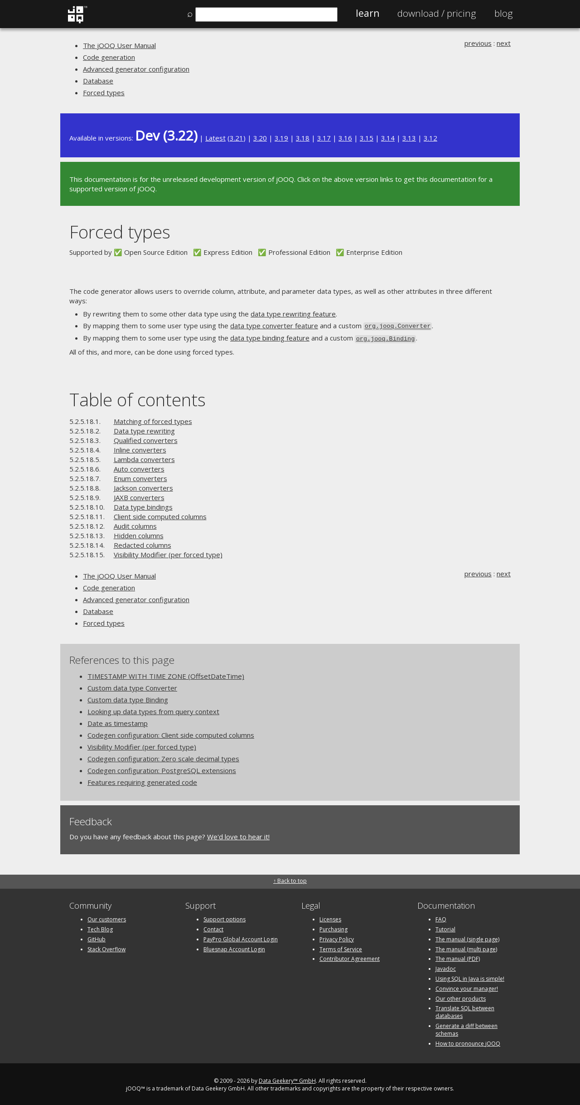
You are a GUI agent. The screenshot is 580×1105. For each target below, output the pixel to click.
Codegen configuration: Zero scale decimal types (163, 757)
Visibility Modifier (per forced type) (168, 552)
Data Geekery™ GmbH (287, 1079)
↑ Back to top (290, 879)
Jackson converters (143, 486)
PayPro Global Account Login (240, 937)
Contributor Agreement (349, 957)
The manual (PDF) (457, 957)
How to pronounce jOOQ (467, 1042)
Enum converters (140, 476)
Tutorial (445, 927)
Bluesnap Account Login (234, 947)
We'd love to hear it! (238, 835)
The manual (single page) (467, 937)
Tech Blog (100, 927)
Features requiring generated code (142, 780)
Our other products (460, 997)
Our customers (106, 917)
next (504, 43)
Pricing (436, 13)
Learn (367, 13)
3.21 (236, 137)
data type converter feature (274, 325)
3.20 (260, 137)
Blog (503, 13)
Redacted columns (142, 543)
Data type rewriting (144, 428)
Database (98, 80)
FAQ (440, 917)
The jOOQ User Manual (119, 45)
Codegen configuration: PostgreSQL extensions (161, 769)
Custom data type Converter (132, 686)
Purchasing (333, 927)
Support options (224, 917)
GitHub (96, 937)
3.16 (345, 137)
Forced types (104, 92)
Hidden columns (139, 533)
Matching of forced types (153, 419)
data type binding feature (269, 337)
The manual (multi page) (466, 947)
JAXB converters (139, 495)
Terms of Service (340, 947)
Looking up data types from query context (153, 710)
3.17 (324, 137)
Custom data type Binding (127, 698)
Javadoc (445, 967)
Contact (213, 927)
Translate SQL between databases (464, 1010)
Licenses (330, 917)
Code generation (109, 57)
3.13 (409, 137)
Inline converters (140, 448)
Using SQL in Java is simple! (469, 977)
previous (478, 43)
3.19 (281, 137)
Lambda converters (144, 457)
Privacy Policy (336, 937)
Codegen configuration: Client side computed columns (170, 733)
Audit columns (135, 524)
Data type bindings (143, 505)
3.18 (302, 137)
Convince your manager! (466, 987)
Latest (215, 137)
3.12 (430, 137)
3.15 (366, 137)
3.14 (388, 137)
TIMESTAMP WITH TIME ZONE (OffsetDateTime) (165, 674)
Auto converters (139, 467)
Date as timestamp (117, 721)
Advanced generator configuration (136, 68)
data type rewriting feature (293, 313)
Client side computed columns (160, 514)
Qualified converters (146, 438)
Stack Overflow (106, 947)
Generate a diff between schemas (466, 1028)
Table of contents (137, 398)
